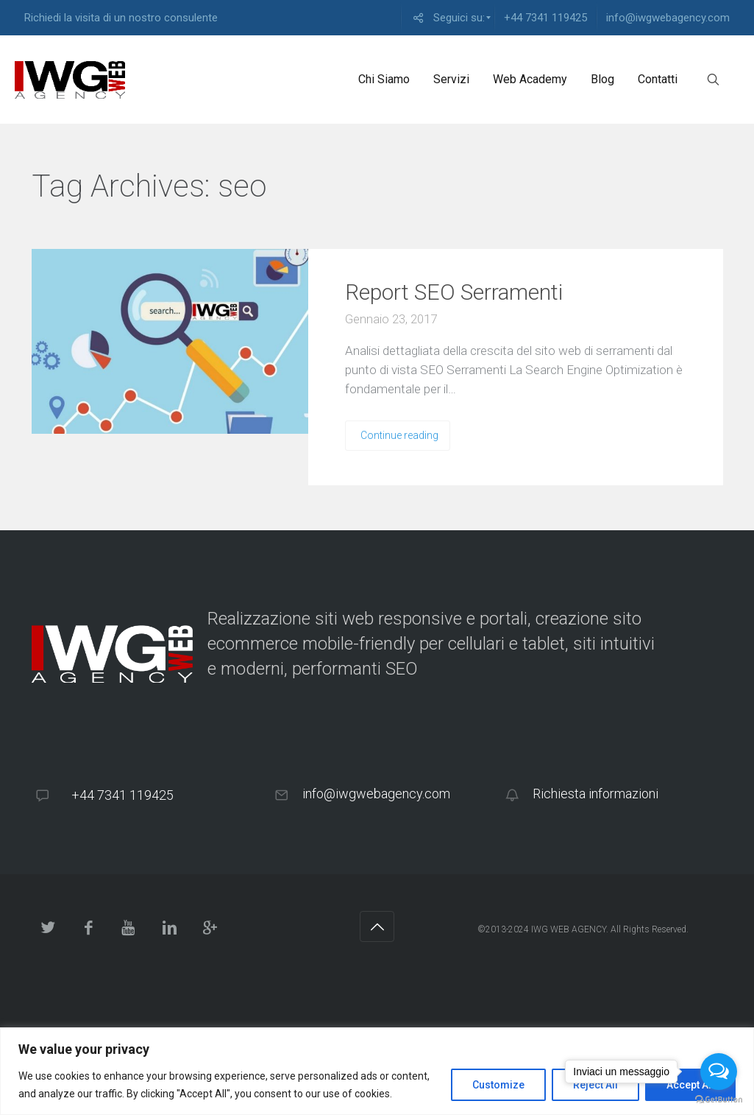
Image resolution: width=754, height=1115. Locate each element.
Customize (498, 1085)
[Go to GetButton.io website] (718, 1100)
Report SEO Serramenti (454, 292)
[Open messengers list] (718, 1071)
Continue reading (399, 435)
